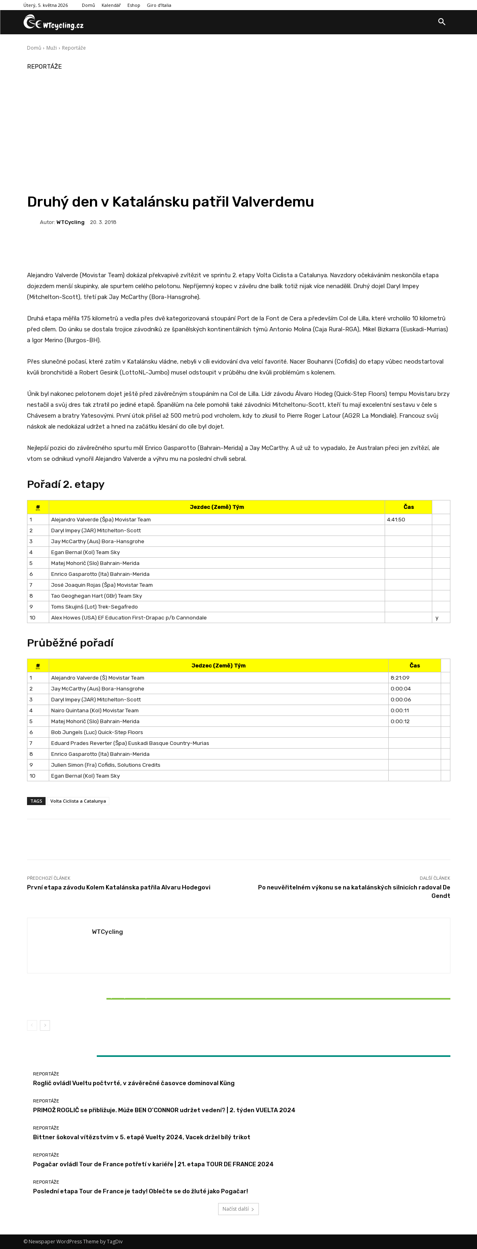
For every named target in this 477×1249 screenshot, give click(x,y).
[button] (442, 22)
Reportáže (74, 47)
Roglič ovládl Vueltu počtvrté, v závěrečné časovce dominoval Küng (134, 1083)
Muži (51, 47)
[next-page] (45, 1025)
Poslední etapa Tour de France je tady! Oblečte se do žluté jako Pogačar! (140, 1191)
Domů (34, 47)
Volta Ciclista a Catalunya (78, 801)
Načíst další (238, 1208)
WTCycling (70, 222)
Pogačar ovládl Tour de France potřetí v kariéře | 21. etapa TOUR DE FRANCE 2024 (153, 1164)
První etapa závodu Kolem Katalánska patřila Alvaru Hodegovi (118, 887)
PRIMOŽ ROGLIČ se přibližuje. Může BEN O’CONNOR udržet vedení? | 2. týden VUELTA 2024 (164, 1110)
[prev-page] (32, 1025)
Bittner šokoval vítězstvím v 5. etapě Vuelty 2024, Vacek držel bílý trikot (96, 999)
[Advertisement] (238, 132)
